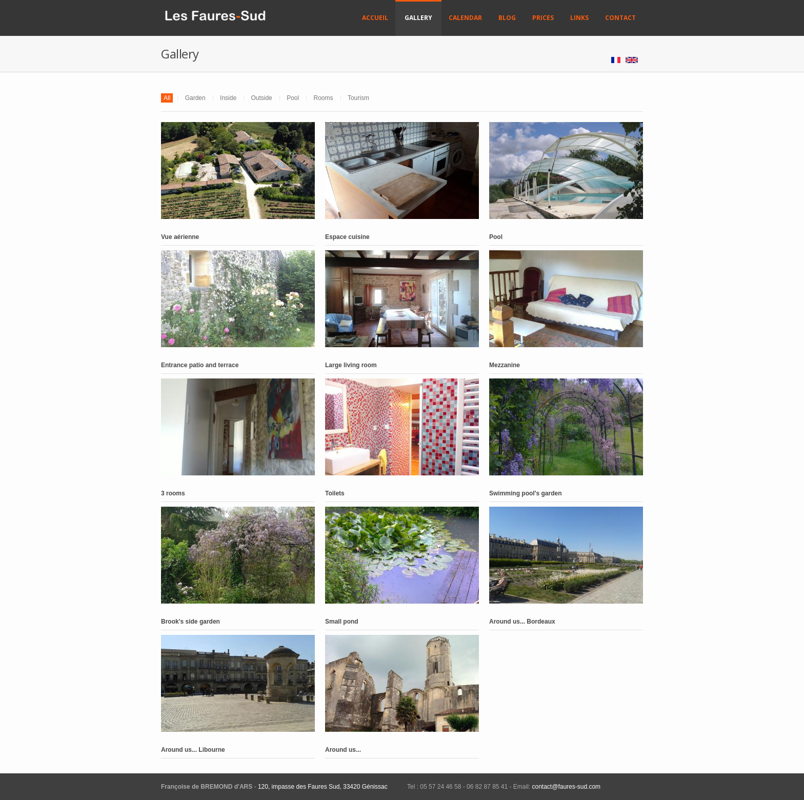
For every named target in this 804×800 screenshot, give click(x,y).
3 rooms (173, 493)
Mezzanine (504, 365)
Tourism (358, 98)
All (167, 98)
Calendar (465, 17)
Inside (228, 98)
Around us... (343, 749)
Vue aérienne (180, 237)
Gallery (418, 17)
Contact (620, 17)
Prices (543, 17)
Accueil (375, 17)
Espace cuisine (347, 237)
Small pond (341, 621)
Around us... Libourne (193, 749)
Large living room (351, 365)
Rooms (323, 98)
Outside (261, 98)
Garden (195, 98)
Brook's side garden (190, 621)
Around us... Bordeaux (522, 621)
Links (579, 17)
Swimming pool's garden (525, 493)
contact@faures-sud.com (565, 786)
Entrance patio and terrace (199, 365)
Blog (507, 17)
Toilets (335, 493)
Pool (293, 98)
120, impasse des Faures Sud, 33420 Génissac (323, 786)
